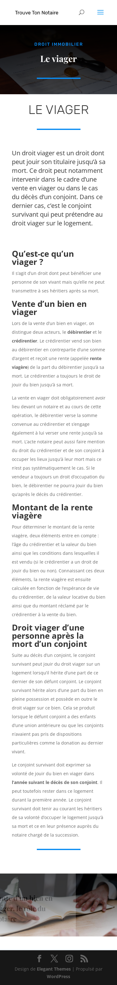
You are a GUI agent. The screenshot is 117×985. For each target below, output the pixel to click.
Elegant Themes (54, 969)
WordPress (58, 976)
